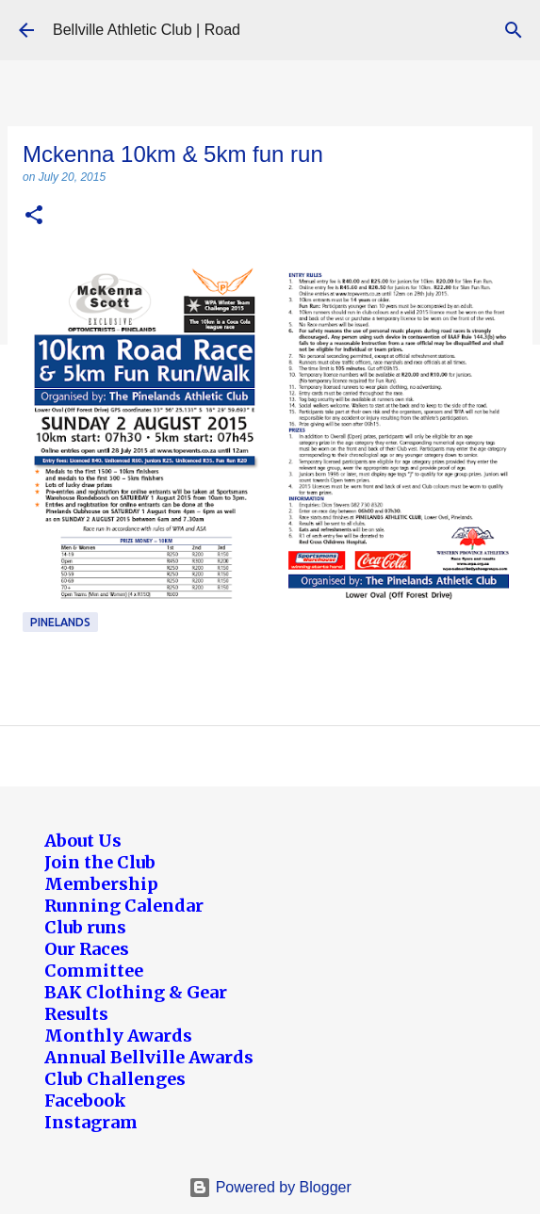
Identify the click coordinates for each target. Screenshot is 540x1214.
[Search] (513, 30)
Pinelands (60, 622)
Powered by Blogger (270, 1187)
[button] (34, 216)
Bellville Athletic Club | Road (146, 30)
